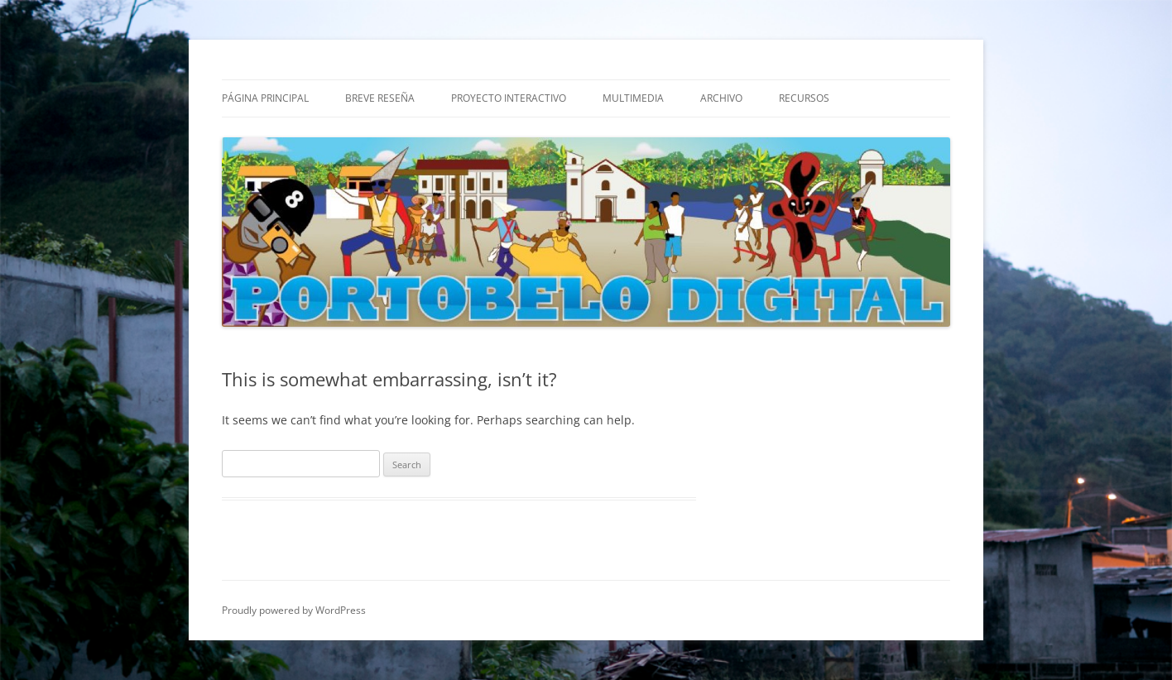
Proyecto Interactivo (508, 98)
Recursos (804, 98)
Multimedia (633, 98)
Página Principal (265, 98)
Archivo (721, 98)
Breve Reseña (380, 98)
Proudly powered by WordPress (294, 610)
